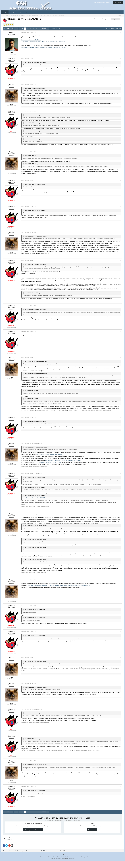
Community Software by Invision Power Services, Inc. (62, 858)
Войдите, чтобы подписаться (102, 19)
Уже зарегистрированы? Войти (102, 2)
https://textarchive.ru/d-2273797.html (31, 40)
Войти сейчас (91, 829)
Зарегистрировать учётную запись (33, 829)
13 (39, 28)
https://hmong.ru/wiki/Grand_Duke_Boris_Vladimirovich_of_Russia (63, 460)
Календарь (13, 12)
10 (30, 28)
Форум (5, 12)
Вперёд (44, 28)
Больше (119, 15)
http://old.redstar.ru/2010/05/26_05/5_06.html (49, 454)
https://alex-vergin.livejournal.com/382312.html (48, 462)
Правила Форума (23, 12)
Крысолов (39, 88)
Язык (59, 855)
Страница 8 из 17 (55, 28)
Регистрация (118, 2)
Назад (8, 28)
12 (36, 28)
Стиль (65, 855)
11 (33, 28)
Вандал (39, 62)
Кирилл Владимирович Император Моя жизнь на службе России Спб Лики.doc (44, 41)
